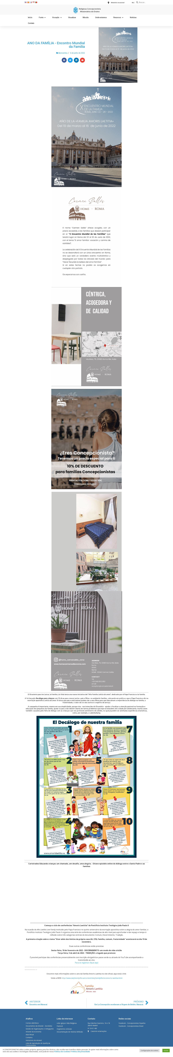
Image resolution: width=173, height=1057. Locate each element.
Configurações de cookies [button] (149, 1050)
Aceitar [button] (166, 1050)
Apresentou (62, 53)
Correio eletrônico (32, 1023)
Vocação (56, 18)
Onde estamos (101, 17)
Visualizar (72, 17)
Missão (86, 17)
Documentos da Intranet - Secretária (39, 1026)
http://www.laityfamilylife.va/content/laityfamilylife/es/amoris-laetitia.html (92, 978)
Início (30, 17)
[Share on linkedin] (76, 60)
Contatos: (29, 1037)
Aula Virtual (30, 1034)
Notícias (133, 17)
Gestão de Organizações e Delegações (40, 1029)
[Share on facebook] (64, 60)
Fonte (42, 18)
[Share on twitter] (70, 60)
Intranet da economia (33, 1032)
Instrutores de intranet (34, 1040)
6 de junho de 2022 (77, 53)
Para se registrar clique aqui (86, 962)
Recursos (118, 18)
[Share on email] (82, 60)
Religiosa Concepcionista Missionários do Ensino (90, 10)
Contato (31, 23)
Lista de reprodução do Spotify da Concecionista (38, 1044)
